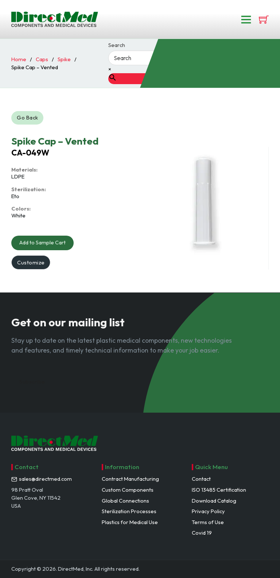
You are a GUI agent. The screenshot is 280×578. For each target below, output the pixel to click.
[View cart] (264, 19)
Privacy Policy (208, 511)
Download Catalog (214, 500)
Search (116, 45)
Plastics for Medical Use (130, 522)
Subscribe (32, 381)
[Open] (246, 19)
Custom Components (127, 489)
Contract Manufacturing (130, 478)
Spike (64, 59)
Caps (42, 59)
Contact (201, 478)
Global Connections (125, 500)
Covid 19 (202, 532)
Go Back (27, 117)
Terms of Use (208, 522)
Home (18, 59)
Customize (31, 262)
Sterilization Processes (129, 511)
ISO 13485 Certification (219, 489)
